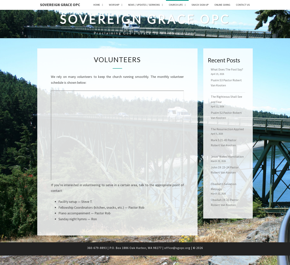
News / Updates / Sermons (144, 4)
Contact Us (243, 4)
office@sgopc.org (177, 248)
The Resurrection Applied (227, 129)
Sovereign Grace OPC (60, 4)
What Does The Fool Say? (227, 69)
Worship (114, 4)
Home (96, 4)
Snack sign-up (200, 4)
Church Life (176, 4)
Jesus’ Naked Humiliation (227, 156)
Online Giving (222, 4)
